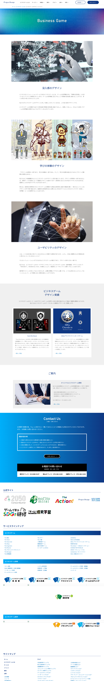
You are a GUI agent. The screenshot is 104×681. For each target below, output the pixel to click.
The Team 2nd (8, 542)
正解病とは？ (41, 655)
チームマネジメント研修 (10, 572)
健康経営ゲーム (42, 544)
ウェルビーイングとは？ (77, 647)
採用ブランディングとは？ (77, 653)
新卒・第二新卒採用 (9, 660)
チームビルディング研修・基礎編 (79, 566)
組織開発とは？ (74, 631)
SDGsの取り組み (8, 647)
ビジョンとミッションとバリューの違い (81, 643)
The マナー (40, 538)
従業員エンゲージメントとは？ (78, 645)
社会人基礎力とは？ (43, 647)
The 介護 (40, 540)
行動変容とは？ (42, 661)
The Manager (7, 552)
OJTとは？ (40, 649)
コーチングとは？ (42, 669)
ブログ (39, 624)
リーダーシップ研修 (9, 570)
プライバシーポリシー (10, 649)
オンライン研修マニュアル (44, 635)
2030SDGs (73, 538)
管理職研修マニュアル (43, 631)
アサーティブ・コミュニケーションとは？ (81, 639)
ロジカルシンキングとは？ (44, 641)
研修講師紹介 (7, 645)
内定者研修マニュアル (43, 627)
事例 (5, 635)
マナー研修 (7, 566)
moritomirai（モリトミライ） (78, 552)
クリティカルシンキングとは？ (45, 645)
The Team (7, 540)
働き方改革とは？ (42, 663)
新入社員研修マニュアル (44, 629)
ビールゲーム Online (43, 548)
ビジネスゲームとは (20, 6)
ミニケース (73, 570)
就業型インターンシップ (10, 658)
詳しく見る (19, 353)
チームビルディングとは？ (44, 637)
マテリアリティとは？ (76, 633)
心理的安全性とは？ (43, 673)
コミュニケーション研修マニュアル (47, 633)
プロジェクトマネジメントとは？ (79, 641)
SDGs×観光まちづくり (76, 554)
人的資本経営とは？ (76, 627)
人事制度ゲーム (42, 542)
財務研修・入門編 (42, 568)
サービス (6, 630)
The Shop (7, 544)
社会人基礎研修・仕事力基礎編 (12, 568)
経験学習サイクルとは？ (44, 659)
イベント (6, 632)
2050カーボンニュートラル (77, 550)
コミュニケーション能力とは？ (45, 657)
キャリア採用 (7, 662)
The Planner (7, 548)
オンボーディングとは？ (44, 667)
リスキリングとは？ (76, 635)
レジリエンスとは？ (76, 637)
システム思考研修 (42, 566)
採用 (5, 655)
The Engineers (8, 546)
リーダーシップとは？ (43, 639)
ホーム (13, 6)
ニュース (6, 643)
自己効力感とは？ (42, 665)
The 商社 (6, 538)
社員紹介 (6, 664)
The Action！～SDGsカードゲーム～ (80, 546)
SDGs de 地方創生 (75, 540)
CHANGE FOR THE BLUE (77, 548)
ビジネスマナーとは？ (43, 651)
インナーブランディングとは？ (78, 651)
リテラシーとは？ (42, 643)
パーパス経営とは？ (76, 629)
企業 (5, 638)
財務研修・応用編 (42, 570)
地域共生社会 (74, 544)
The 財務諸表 (7, 554)
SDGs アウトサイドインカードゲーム (80, 542)
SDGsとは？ (74, 655)
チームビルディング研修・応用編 (79, 568)
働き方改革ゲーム (42, 546)
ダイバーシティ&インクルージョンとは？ (81, 649)
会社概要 (6, 641)
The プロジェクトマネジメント (12, 550)
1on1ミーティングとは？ (44, 671)
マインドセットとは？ (43, 653)
